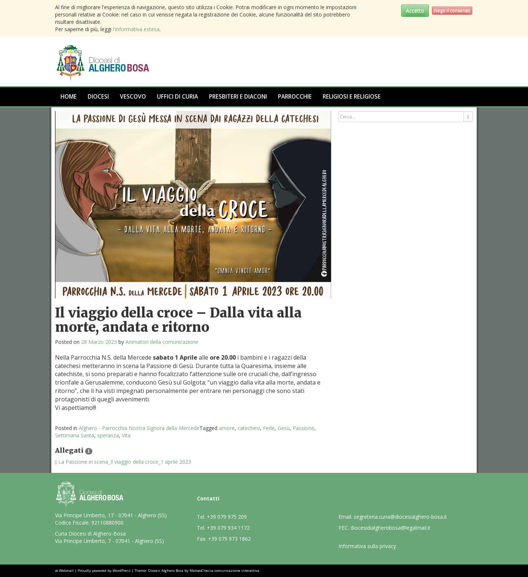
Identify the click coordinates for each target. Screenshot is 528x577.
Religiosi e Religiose (352, 96)
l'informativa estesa (136, 29)
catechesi (249, 428)
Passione (303, 428)
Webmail (66, 570)
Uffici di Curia (177, 96)
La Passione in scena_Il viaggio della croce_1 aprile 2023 (124, 461)
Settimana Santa (74, 435)
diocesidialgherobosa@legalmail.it (390, 527)
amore (227, 428)
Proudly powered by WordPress (104, 570)
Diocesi (98, 96)
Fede (269, 428)
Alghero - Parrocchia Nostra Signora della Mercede (139, 428)
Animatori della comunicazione (161, 341)
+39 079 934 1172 (228, 527)
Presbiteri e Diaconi (238, 96)
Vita (126, 435)
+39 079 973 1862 (229, 538)
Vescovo (133, 96)
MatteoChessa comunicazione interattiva (224, 570)
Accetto (415, 10)
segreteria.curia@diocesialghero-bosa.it (400, 516)
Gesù (284, 428)
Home (68, 96)
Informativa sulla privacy (367, 546)
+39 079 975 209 (227, 516)
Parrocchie (295, 96)
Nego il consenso (452, 10)
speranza (108, 435)
